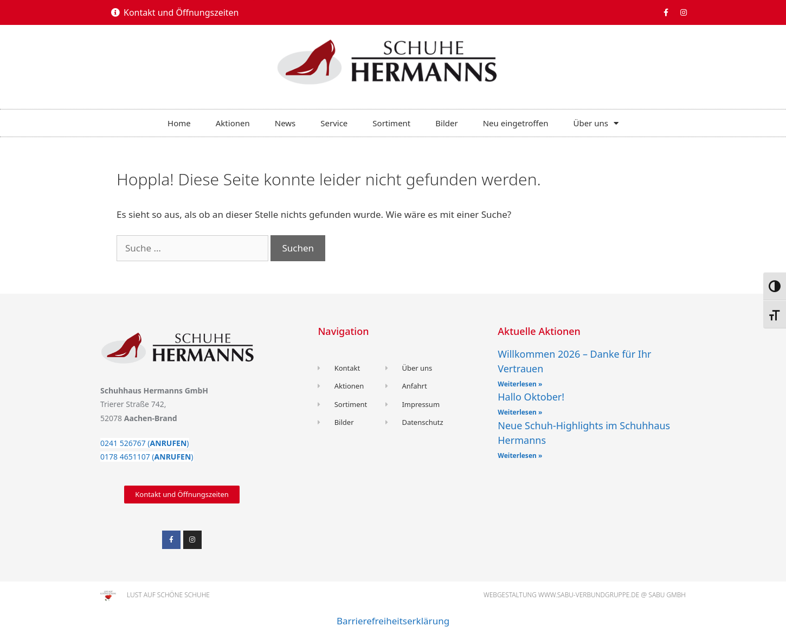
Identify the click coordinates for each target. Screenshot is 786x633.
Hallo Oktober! (531, 396)
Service (333, 123)
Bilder (446, 123)
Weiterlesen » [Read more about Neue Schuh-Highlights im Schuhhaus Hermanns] (520, 455)
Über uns (595, 123)
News (285, 123)
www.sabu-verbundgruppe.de (588, 594)
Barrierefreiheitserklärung (393, 621)
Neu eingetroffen (516, 123)
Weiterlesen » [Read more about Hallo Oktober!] (520, 412)
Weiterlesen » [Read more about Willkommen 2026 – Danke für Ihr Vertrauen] (520, 384)
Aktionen (233, 123)
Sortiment (391, 123)
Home (179, 123)
